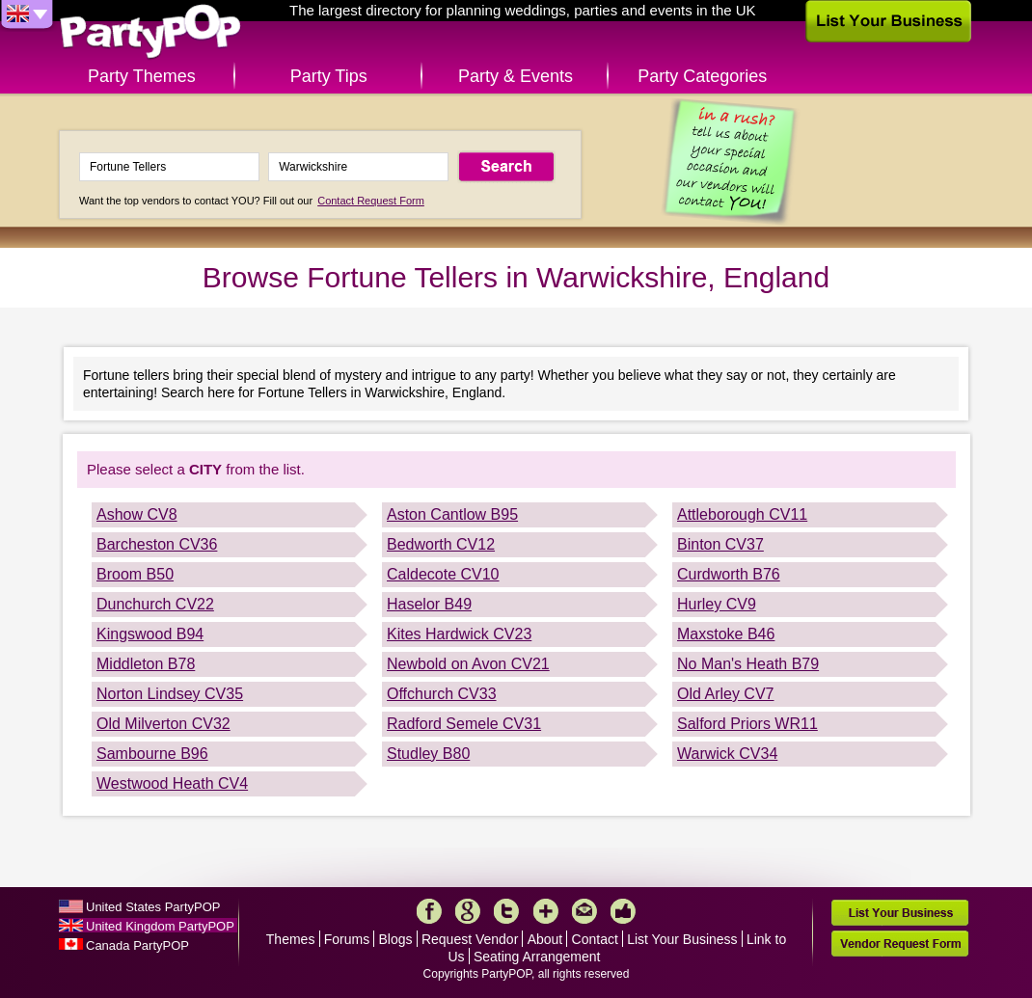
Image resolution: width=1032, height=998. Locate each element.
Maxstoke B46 (725, 634)
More (545, 911)
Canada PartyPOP (137, 945)
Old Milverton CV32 (163, 723)
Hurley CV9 (716, 604)
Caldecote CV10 (443, 574)
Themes (290, 939)
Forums (346, 939)
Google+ (467, 911)
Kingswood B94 (150, 634)
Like (623, 911)
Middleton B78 (145, 664)
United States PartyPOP (153, 907)
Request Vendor (469, 939)
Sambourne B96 (152, 753)
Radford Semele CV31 (464, 723)
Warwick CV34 (727, 753)
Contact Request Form (370, 200)
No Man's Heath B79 (748, 664)
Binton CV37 (720, 544)
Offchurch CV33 (442, 694)
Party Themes (142, 76)
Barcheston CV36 (156, 544)
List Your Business (682, 939)
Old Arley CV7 (725, 694)
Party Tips (328, 76)
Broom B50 (135, 574)
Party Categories (702, 76)
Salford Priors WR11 (747, 723)
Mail (584, 911)
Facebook (429, 911)
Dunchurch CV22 (155, 604)
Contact (595, 939)
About (545, 939)
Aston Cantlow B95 (452, 514)
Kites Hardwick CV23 (459, 634)
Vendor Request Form (899, 944)
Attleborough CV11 (742, 514)
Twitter (506, 911)
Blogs (396, 939)
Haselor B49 (429, 604)
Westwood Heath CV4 (172, 783)
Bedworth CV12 (441, 544)
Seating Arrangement (537, 956)
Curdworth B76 (728, 574)
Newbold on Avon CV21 (468, 664)
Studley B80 (428, 753)
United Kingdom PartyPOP (160, 926)
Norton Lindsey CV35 (169, 694)
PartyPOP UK (150, 32)
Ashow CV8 (136, 514)
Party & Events (515, 76)
